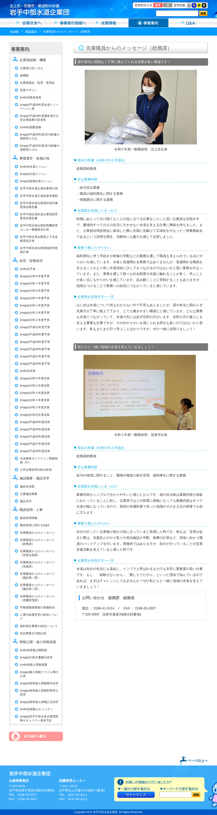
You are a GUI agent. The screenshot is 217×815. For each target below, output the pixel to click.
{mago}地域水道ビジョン (36, 181)
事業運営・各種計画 (34, 158)
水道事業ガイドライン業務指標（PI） (39, 460)
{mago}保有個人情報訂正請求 (39, 702)
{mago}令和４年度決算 (35, 392)
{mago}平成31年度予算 (35, 327)
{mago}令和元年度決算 (35, 414)
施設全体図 (27, 486)
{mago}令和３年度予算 (35, 312)
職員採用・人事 (31, 509)
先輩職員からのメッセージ (37, 532)
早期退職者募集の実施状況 (37, 607)
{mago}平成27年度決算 (35, 443)
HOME (14, 31)
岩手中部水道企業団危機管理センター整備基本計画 (39, 227)
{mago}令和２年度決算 (35, 407)
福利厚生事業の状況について (39, 626)
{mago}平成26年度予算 (35, 363)
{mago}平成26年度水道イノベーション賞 (39, 106)
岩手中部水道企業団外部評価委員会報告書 (39, 205)
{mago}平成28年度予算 (35, 349)
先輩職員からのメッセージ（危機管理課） (37, 598)
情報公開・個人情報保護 (38, 642)
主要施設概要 (28, 494)
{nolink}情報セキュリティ (36, 709)
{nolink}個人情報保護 (33, 664)
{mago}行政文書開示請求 (36, 657)
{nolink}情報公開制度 (33, 650)
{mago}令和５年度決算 (35, 385)
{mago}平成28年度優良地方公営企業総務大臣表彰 (39, 117)
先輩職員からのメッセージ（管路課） (37, 564)
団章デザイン (28, 90)
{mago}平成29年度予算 (35, 341)
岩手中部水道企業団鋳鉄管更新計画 (39, 250)
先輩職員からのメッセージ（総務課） (37, 541)
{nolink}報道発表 (30, 97)
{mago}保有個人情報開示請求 (39, 683)
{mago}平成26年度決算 (35, 451)
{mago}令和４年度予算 (35, 305)
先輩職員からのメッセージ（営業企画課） (37, 553)
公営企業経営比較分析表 (36, 469)
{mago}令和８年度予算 (35, 276)
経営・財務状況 (31, 260)
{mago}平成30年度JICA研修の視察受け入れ (40, 147)
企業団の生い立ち (31, 68)
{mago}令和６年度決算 (35, 378)
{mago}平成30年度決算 (35, 422)
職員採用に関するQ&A (34, 525)
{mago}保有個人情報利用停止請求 (39, 692)
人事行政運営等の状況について (39, 616)
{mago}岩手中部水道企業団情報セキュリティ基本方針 (39, 718)
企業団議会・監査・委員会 (37, 82)
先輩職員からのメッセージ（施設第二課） (37, 586)
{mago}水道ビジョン (33, 173)
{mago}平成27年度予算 (35, 356)
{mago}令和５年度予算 (35, 298)
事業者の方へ (69, 23)
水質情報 (109, 23)
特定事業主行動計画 (33, 633)
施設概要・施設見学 (34, 478)
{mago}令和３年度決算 (35, 400)
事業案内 (148, 23)
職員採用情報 (28, 518)
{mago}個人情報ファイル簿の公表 (39, 674)
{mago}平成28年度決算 (35, 436)
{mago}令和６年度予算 (35, 290)
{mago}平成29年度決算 (35, 429)
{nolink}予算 (28, 269)
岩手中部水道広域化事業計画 (39, 188)
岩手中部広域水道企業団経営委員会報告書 (39, 216)
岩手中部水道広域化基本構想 (39, 195)
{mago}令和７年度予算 (35, 283)
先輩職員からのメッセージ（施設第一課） (37, 575)
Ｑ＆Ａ (188, 23)
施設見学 (26, 501)
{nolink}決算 (28, 370)
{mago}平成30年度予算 (35, 334)
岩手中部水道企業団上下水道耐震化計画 (39, 238)
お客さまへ (29, 23)
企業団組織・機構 (33, 60)
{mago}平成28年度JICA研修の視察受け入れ (40, 136)
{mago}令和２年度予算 (35, 320)
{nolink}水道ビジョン (33, 166)
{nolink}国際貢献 (30, 127)
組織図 (24, 75)
